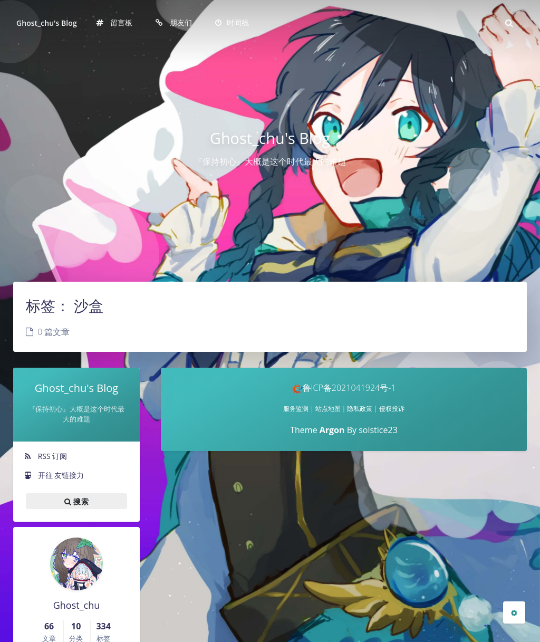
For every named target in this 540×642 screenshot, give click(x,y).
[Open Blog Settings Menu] (514, 612)
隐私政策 (359, 408)
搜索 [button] (76, 501)
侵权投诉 (391, 408)
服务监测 (295, 408)
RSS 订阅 (45, 456)
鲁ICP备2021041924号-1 (344, 388)
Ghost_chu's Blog (46, 23)
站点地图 (328, 408)
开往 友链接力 (54, 475)
